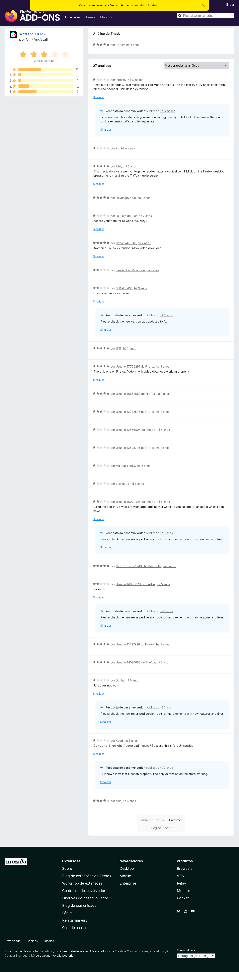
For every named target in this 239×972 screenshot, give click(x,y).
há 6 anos (132, 680)
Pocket (183, 898)
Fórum (67, 913)
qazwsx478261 (126, 243)
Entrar (230, 4)
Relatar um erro (75, 920)
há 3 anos (153, 270)
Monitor (183, 891)
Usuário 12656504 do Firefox (135, 429)
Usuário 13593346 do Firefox (135, 447)
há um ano (128, 148)
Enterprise (128, 883)
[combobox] (205, 15)
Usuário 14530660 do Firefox (135, 662)
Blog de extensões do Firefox (86, 876)
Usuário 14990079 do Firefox (135, 584)
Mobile (125, 876)
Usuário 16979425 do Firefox (135, 501)
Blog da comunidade (79, 905)
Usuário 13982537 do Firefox (135, 411)
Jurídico (49, 941)
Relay (181, 883)
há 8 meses (135, 79)
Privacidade (13, 941)
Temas (90, 17)
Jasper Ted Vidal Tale (130, 270)
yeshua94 (122, 483)
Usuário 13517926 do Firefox (135, 644)
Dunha (120, 680)
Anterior (147, 820)
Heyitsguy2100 (126, 197)
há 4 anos (163, 393)
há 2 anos (130, 166)
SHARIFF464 (124, 288)
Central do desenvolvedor (83, 891)
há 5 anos (132, 44)
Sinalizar (98, 97)
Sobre (67, 868)
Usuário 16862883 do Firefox (135, 393)
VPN (180, 876)
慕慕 (119, 348)
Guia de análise (74, 928)
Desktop (127, 868)
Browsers (184, 868)
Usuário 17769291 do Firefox (135, 366)
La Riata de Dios (126, 215)
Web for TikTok (32, 34)
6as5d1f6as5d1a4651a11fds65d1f (138, 566)
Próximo (175, 820)
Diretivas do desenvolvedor (85, 898)
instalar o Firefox (146, 5)
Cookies (32, 941)
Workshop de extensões (82, 883)
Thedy (120, 44)
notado (48, 951)
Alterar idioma (186, 950)
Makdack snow (126, 465)
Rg (118, 148)
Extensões (73, 17)
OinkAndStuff (37, 39)
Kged (119, 740)
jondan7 (121, 79)
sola (118, 801)
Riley (119, 166)
